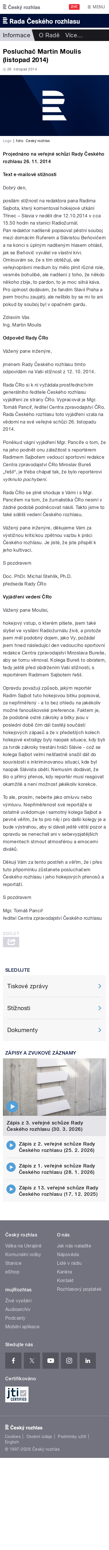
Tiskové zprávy (27, 986)
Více (74, 35)
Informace (16, 35)
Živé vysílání (18, 1300)
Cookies (13, 1436)
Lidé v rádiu (69, 1263)
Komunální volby (23, 1254)
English (12, 1442)
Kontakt (65, 1280)
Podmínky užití (72, 1436)
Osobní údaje (39, 1436)
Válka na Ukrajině (23, 1246)
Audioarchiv (18, 1309)
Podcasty (15, 1318)
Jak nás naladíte (74, 1246)
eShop (12, 1272)
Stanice (13, 1263)
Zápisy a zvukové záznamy (40, 1053)
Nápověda (68, 1254)
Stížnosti (18, 1008)
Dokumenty (22, 1030)
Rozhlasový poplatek (79, 1289)
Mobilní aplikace (22, 1326)
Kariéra (64, 1272)
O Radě (49, 35)
